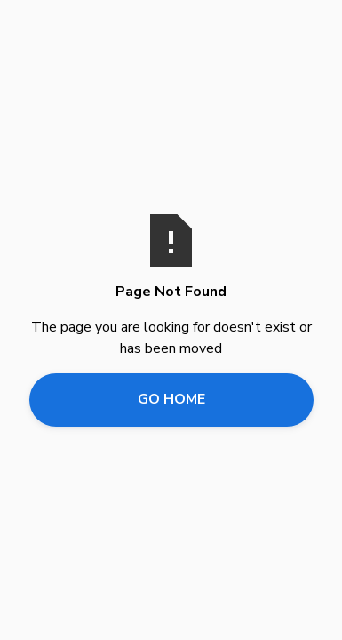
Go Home (171, 399)
